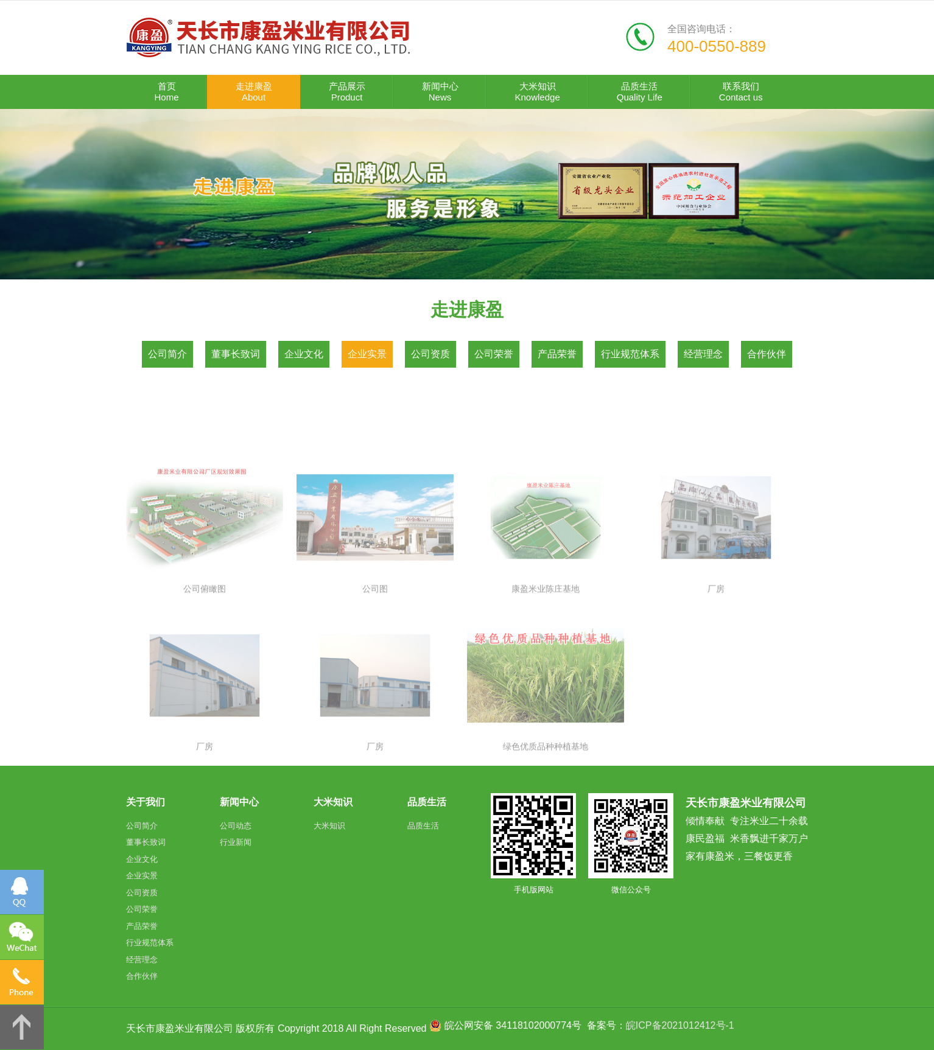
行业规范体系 (630, 354)
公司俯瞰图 (204, 668)
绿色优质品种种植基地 (545, 826)
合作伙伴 (766, 354)
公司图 (375, 668)
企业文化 (303, 354)
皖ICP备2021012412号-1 (680, 1025)
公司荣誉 (493, 354)
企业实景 (367, 354)
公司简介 (167, 354)
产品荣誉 (557, 354)
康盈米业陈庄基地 (545, 668)
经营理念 (703, 354)
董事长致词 (235, 354)
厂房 (716, 668)
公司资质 (430, 354)
